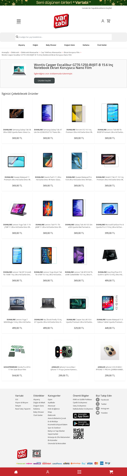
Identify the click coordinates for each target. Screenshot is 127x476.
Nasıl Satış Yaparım (23, 409)
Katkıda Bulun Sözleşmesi (83, 409)
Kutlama (86, 45)
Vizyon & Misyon (21, 402)
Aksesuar (51, 406)
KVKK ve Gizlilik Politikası (82, 399)
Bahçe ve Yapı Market (56, 431)
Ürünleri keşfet (44, 80)
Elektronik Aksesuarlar (30, 52)
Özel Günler (102, 45)
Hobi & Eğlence (54, 409)
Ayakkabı (51, 402)
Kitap (50, 412)
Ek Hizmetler (52, 440)
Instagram (102, 408)
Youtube (102, 413)
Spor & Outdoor (54, 428)
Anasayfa (5, 52)
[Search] (63, 37)
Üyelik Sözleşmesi (80, 402)
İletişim (18, 406)
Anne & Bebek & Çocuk (57, 418)
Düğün (35, 45)
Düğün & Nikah (39, 402)
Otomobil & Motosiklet (57, 443)
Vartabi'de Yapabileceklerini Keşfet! (97, 8)
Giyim (50, 399)
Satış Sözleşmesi (79, 406)
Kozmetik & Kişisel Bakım (57, 424)
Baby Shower (51, 45)
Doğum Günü (69, 45)
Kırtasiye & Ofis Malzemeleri (59, 437)
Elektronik (15, 52)
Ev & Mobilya (53, 421)
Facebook (102, 400)
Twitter (101, 404)
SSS (16, 399)
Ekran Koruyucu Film (72, 52)
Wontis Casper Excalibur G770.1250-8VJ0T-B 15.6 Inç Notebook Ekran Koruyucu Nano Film (37, 55)
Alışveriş (21, 45)
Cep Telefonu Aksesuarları (51, 52)
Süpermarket (53, 434)
